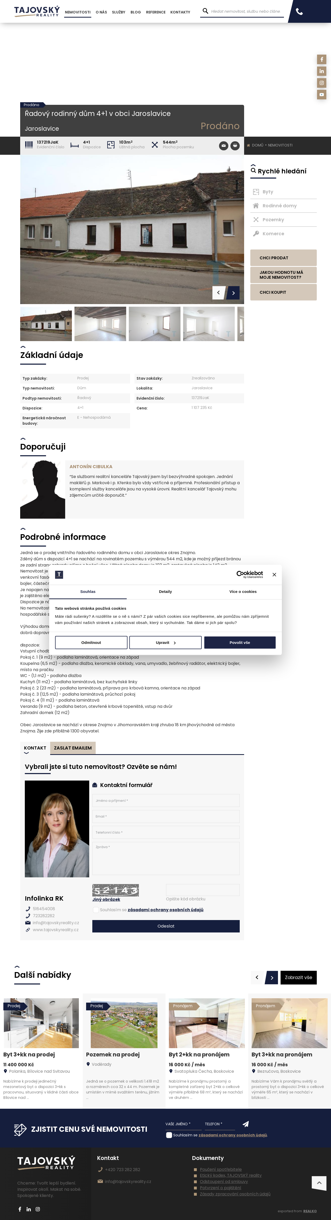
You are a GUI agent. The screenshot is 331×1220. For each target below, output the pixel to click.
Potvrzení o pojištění (220, 1188)
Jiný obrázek (106, 899)
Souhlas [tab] (87, 591)
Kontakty (180, 12)
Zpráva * (166, 858)
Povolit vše (240, 642)
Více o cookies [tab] (243, 591)
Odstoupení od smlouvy (224, 1182)
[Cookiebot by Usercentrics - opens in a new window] (240, 575)
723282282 (44, 916)
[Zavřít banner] (274, 575)
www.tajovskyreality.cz (56, 930)
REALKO (310, 1211)
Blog (136, 12)
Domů (258, 145)
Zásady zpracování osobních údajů (235, 1194)
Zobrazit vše (298, 977)
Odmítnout (91, 642)
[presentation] (258, 977)
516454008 (44, 909)
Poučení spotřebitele (221, 1169)
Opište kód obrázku (185, 899)
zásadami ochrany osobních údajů (166, 910)
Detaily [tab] (165, 591)
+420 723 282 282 (122, 1170)
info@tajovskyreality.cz (56, 923)
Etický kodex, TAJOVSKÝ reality (231, 1175)
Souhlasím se (113, 910)
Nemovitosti (280, 145)
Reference (156, 12)
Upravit (166, 642)
